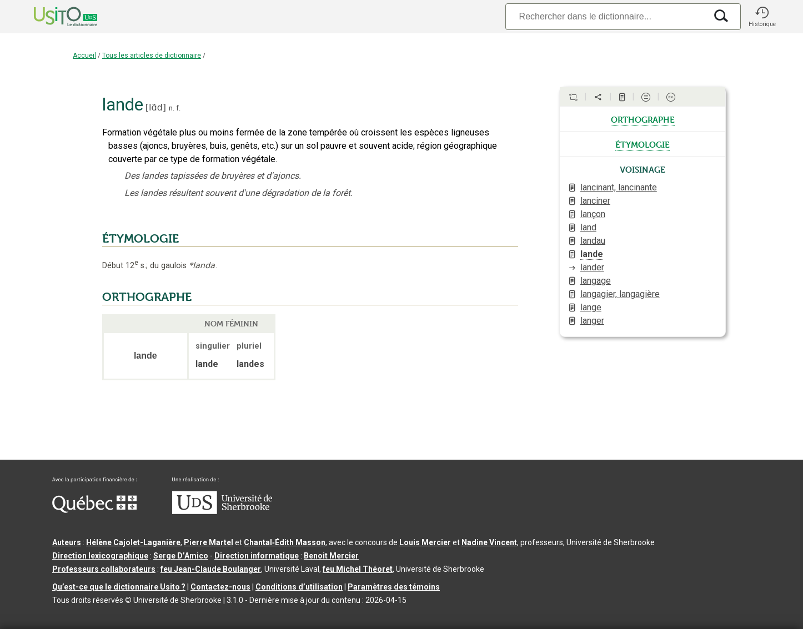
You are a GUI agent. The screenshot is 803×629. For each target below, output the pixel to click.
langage (595, 280)
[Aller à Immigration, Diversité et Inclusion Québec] (94, 510)
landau (592, 240)
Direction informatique (256, 555)
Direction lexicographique (100, 555)
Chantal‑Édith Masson (284, 542)
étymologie (642, 143)
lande (591, 254)
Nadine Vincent (489, 542)
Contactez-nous (220, 586)
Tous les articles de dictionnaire (151, 55)
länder (592, 267)
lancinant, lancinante (618, 187)
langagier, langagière (620, 294)
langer (592, 320)
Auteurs (66, 542)
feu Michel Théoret (358, 569)
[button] (762, 16)
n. (171, 108)
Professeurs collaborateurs (103, 569)
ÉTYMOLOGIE (140, 238)
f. (178, 108)
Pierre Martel (208, 542)
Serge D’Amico (180, 555)
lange (590, 307)
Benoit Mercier (331, 555)
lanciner (595, 200)
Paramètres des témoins (394, 586)
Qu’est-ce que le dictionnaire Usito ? (118, 586)
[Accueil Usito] (53, 16)
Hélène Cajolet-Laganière (133, 542)
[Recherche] (606, 16)
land (588, 227)
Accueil (84, 55)
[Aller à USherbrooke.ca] (222, 511)
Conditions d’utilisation (299, 586)
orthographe (643, 118)
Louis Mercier (425, 542)
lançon (592, 214)
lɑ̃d (156, 107)
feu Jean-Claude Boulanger (210, 569)
